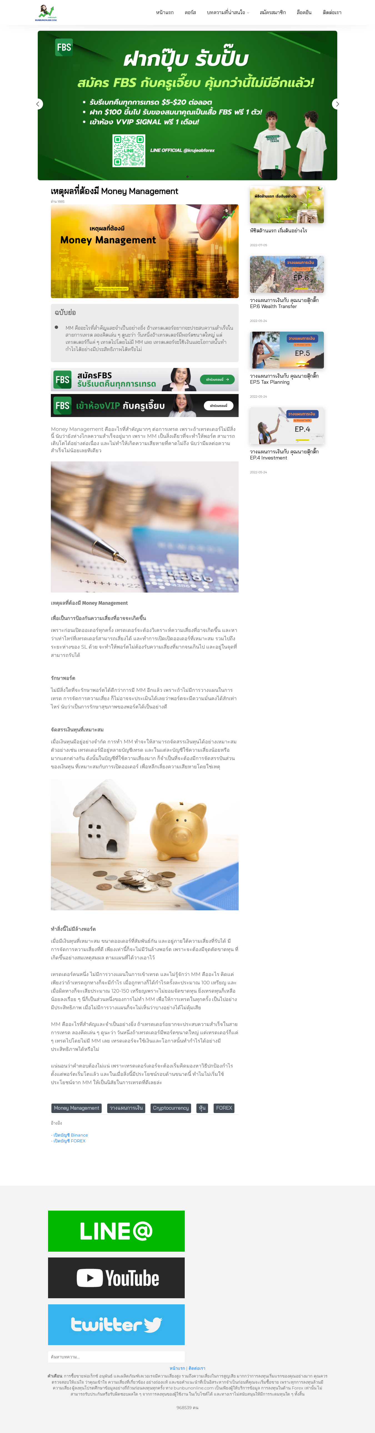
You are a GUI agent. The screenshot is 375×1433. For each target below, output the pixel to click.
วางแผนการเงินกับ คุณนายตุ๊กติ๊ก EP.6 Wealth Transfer (284, 303)
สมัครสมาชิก (273, 12)
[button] (337, 104)
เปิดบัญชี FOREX (69, 1141)
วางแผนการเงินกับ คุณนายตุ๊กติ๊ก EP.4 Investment (284, 454)
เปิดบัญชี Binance (71, 1135)
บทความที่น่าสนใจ (228, 12)
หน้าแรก (165, 12)
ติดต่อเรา (332, 12)
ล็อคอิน (304, 12)
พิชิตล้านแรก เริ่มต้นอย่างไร (278, 230)
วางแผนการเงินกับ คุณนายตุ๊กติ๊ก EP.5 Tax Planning (284, 379)
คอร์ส (190, 12)
